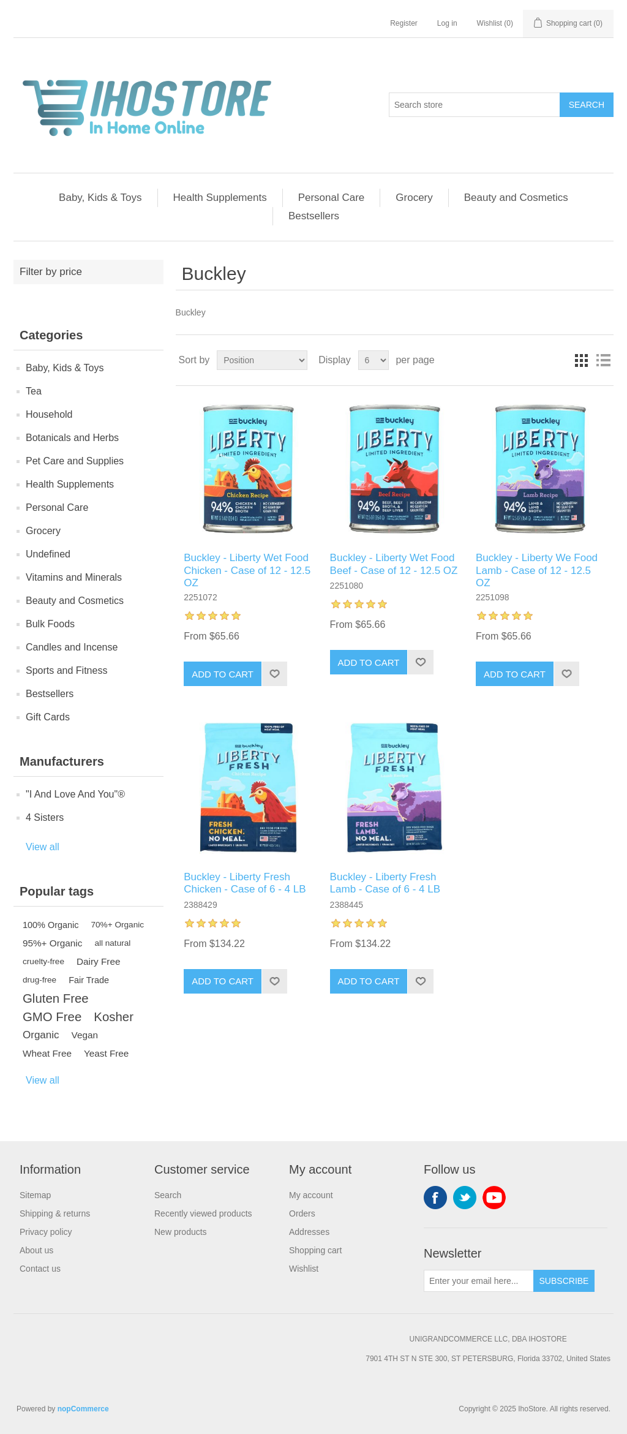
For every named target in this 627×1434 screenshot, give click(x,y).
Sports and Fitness (66, 670)
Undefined (48, 554)
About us (36, 1250)
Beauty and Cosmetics (516, 197)
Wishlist (303, 1269)
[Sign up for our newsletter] (479, 1281)
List (603, 360)
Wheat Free (47, 1053)
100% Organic (51, 925)
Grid (581, 360)
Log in (447, 23)
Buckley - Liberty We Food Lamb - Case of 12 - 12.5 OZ (537, 570)
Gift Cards (48, 717)
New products (180, 1232)
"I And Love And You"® (75, 794)
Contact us (40, 1269)
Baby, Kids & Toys (100, 197)
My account (311, 1195)
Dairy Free (98, 961)
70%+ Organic (118, 924)
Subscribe (564, 1281)
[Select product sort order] (262, 360)
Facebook (435, 1197)
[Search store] (474, 104)
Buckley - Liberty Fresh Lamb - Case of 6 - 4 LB (385, 883)
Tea (34, 391)
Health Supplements (220, 197)
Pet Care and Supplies (75, 461)
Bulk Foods (50, 624)
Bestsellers (313, 216)
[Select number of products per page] (373, 360)
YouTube (494, 1197)
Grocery (414, 197)
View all (42, 847)
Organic (41, 1035)
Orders (302, 1213)
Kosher (113, 1017)
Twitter (464, 1197)
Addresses (309, 1232)
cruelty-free (43, 961)
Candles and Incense (72, 647)
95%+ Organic (52, 943)
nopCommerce (83, 1409)
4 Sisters (45, 817)
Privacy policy (46, 1232)
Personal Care (331, 197)
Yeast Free (106, 1053)
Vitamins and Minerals (74, 577)
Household (49, 414)
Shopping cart (315, 1250)
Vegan (85, 1035)
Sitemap (35, 1195)
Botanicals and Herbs (72, 437)
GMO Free (52, 1017)
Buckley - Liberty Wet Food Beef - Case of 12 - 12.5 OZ (394, 564)
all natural (112, 943)
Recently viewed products (203, 1213)
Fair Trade (89, 980)
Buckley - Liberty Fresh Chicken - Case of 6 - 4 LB (245, 883)
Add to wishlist (274, 674)
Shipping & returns (55, 1213)
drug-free (39, 979)
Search (586, 105)
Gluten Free (56, 998)
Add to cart (222, 674)
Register (404, 23)
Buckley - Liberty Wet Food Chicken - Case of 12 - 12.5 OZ (247, 570)
